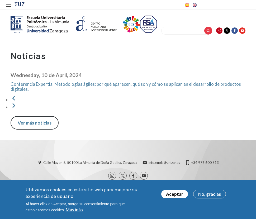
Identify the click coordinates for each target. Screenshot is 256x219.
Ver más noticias (34, 123)
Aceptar (174, 196)
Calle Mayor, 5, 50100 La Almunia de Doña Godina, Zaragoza (90, 162)
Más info (74, 211)
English (194, 5)
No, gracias (209, 196)
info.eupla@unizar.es (164, 162)
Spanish (186, 5)
